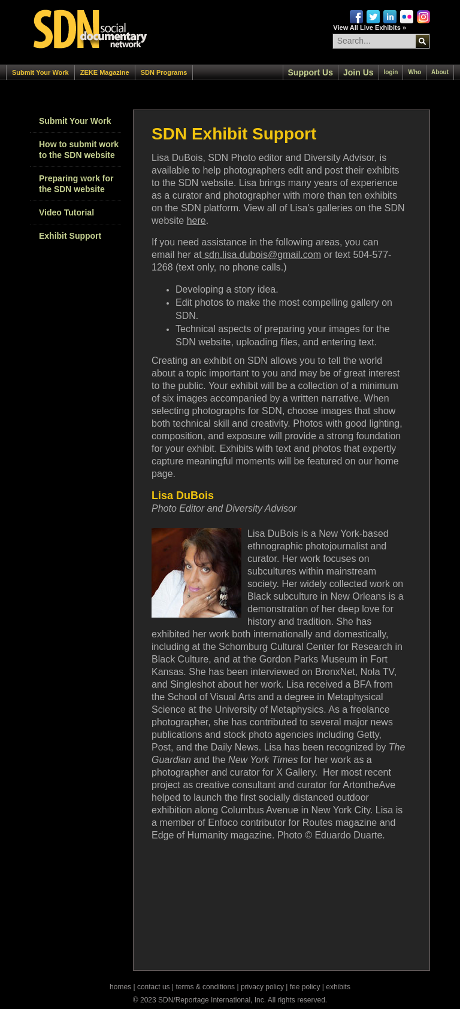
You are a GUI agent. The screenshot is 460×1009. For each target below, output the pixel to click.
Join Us (358, 72)
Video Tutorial (66, 212)
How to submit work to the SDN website (79, 149)
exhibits (338, 987)
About (440, 72)
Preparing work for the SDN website (76, 184)
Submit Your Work (40, 72)
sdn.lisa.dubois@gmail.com (261, 255)
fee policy (305, 987)
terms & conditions (205, 987)
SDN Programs (164, 72)
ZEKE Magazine (104, 72)
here (196, 220)
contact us (153, 987)
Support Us (310, 72)
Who (414, 72)
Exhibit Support (70, 236)
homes (120, 987)
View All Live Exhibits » (369, 27)
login (391, 72)
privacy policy (262, 987)
